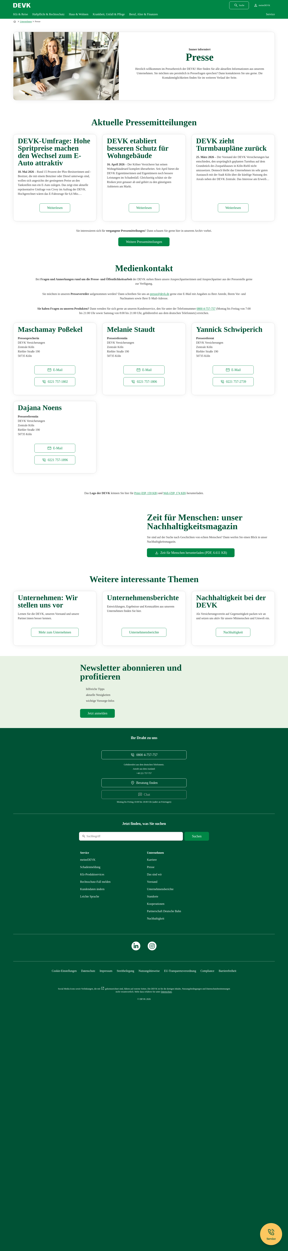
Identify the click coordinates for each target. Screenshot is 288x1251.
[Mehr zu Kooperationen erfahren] (155, 1124)
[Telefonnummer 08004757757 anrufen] (206, 354)
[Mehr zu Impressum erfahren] (106, 1191)
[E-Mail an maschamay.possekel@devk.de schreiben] (54, 462)
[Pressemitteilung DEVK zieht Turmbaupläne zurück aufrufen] (233, 254)
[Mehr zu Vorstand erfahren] (152, 1102)
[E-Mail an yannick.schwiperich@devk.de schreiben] (233, 462)
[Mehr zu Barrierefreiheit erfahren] (227, 1191)
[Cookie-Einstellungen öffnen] (64, 1191)
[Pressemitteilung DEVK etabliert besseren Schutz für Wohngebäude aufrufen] (144, 254)
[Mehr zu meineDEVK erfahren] (88, 1080)
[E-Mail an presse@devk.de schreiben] (159, 340)
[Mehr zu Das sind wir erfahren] (154, 1095)
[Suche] (104, 1057)
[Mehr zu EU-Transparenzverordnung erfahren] (180, 1191)
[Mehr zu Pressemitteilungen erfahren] (144, 288)
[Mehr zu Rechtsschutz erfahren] (95, 1102)
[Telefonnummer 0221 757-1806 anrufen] (144, 474)
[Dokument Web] (174, 632)
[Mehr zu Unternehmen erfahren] (55, 853)
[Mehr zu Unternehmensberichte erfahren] (144, 853)
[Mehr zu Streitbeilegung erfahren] (125, 1191)
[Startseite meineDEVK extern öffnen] (262, 5)
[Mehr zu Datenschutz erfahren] (88, 1191)
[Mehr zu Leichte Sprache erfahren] (89, 1117)
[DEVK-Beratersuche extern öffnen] (144, 1003)
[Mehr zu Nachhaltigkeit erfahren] (233, 853)
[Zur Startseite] (15, 21)
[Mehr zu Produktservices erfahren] (92, 1095)
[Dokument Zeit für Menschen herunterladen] (191, 691)
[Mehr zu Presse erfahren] (150, 1088)
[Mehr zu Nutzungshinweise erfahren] (149, 1191)
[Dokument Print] (145, 632)
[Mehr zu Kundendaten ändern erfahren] (92, 1110)
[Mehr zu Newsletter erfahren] (97, 934)
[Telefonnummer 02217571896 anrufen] (54, 598)
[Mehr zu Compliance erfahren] (207, 1191)
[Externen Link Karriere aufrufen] (152, 1080)
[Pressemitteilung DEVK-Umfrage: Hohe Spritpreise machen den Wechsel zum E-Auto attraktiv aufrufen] (54, 254)
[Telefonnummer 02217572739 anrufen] (233, 474)
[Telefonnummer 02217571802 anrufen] (54, 474)
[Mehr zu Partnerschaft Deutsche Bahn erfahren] (164, 1132)
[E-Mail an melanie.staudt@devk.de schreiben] (144, 462)
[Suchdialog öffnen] (239, 5)
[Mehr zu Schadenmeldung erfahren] (90, 1088)
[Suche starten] (196, 1057)
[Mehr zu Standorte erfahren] (152, 1117)
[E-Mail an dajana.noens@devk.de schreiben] (54, 587)
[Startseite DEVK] (22, 5)
